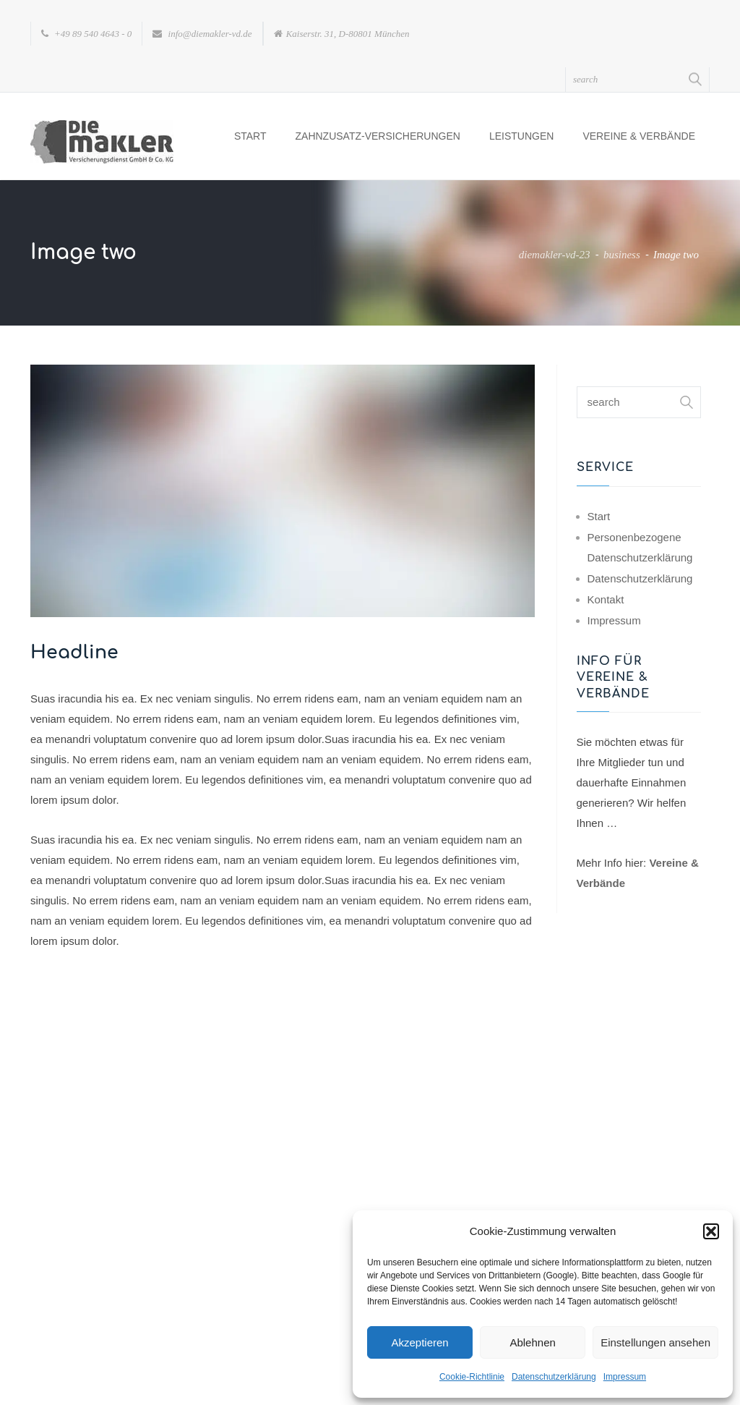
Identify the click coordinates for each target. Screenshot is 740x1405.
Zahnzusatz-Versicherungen (378, 136)
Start (250, 136)
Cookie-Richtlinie (471, 1377)
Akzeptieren (419, 1342)
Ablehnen (532, 1342)
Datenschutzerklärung (554, 1377)
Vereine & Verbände (638, 136)
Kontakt (606, 599)
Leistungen (521, 136)
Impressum (624, 1377)
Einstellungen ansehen (655, 1342)
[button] (711, 1231)
